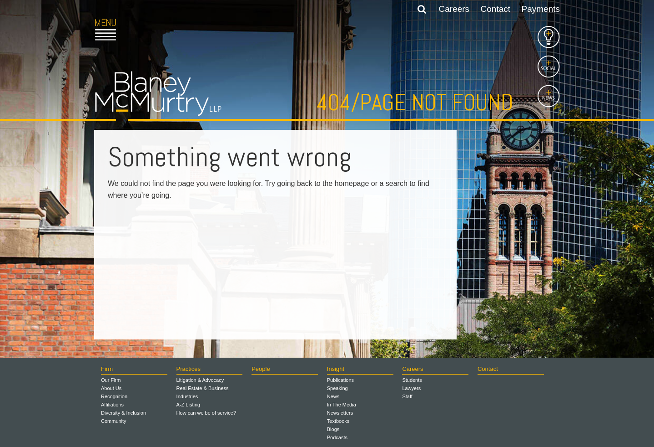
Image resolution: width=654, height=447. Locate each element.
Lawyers (411, 388)
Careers (454, 9)
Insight (335, 368)
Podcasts (337, 437)
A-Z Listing (188, 404)
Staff (407, 396)
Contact (495, 9)
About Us (111, 388)
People (261, 368)
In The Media (341, 404)
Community (113, 421)
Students (412, 380)
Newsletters (340, 413)
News (333, 396)
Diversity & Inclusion (123, 413)
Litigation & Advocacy (200, 380)
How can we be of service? (206, 413)
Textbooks (338, 421)
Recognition (114, 396)
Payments (541, 9)
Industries (187, 396)
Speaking (337, 388)
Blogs (333, 429)
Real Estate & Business (202, 388)
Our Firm (111, 380)
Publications (340, 380)
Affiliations (112, 404)
